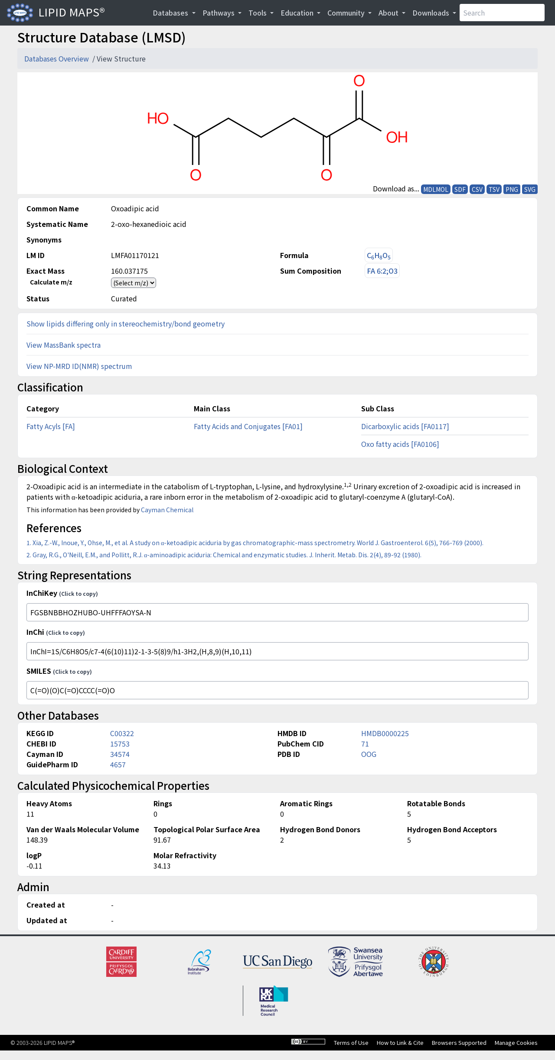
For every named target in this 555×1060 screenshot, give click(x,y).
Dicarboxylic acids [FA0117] (405, 426)
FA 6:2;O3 (382, 270)
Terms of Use (351, 1042)
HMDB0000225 (385, 733)
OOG (368, 754)
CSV (477, 189)
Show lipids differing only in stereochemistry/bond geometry (125, 323)
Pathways (219, 12)
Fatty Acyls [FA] (50, 426)
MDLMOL (435, 189)
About (389, 12)
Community (346, 12)
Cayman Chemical (167, 509)
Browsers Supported (459, 1042)
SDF (460, 189)
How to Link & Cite (400, 1042)
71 (365, 743)
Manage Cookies (516, 1042)
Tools (258, 12)
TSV (494, 189)
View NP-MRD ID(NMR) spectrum (79, 366)
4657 (118, 764)
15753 (120, 743)
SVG (529, 189)
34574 (120, 754)
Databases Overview (57, 58)
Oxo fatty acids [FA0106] (400, 444)
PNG (512, 189)
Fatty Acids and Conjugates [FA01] (248, 426)
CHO (379, 255)
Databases (171, 12)
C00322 (122, 733)
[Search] (502, 12)
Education (298, 12)
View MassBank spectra (63, 344)
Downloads (431, 12)
